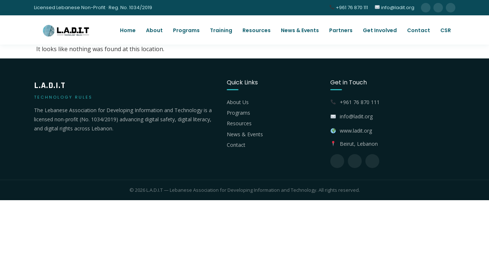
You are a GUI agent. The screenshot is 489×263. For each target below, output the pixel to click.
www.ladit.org (356, 130)
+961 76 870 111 (349, 7)
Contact (418, 30)
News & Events (300, 30)
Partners (341, 30)
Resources (256, 30)
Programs (186, 30)
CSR (445, 30)
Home (128, 30)
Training (221, 30)
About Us (238, 102)
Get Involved (380, 30)
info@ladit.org (394, 7)
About (154, 30)
